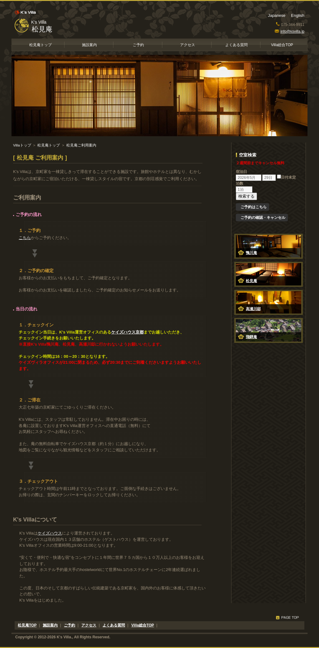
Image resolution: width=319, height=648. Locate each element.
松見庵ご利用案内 (81, 145)
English (297, 15)
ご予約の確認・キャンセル (262, 217)
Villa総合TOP (282, 45)
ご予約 (138, 45)
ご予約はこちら (253, 207)
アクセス (187, 45)
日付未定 (286, 177)
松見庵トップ (40, 45)
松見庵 (42, 29)
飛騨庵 (251, 337)
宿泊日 (241, 172)
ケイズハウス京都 (127, 332)
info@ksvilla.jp (289, 31)
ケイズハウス (50, 533)
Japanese (276, 15)
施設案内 (89, 45)
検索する (246, 196)
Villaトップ (22, 145)
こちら (25, 237)
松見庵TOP (27, 625)
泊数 (239, 183)
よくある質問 (236, 45)
